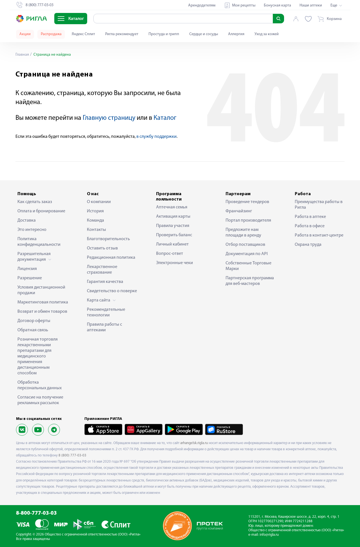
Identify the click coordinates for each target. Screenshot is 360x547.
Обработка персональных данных (39, 385)
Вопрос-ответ (169, 253)
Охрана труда (308, 244)
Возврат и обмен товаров (42, 311)
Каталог (165, 118)
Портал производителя (248, 220)
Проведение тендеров (247, 202)
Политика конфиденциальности (38, 242)
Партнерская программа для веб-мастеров (250, 281)
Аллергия (236, 34)
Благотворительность (108, 239)
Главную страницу (109, 118)
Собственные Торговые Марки (248, 266)
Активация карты (173, 216)
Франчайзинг (239, 211)
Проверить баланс (174, 235)
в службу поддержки (156, 136)
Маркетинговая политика (42, 302)
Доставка (26, 220)
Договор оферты (33, 321)
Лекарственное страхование (102, 270)
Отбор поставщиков (245, 244)
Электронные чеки (174, 263)
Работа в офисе (310, 226)
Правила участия (172, 226)
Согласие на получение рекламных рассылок (40, 400)
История (95, 211)
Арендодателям (201, 5)
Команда (95, 220)
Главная (22, 55)
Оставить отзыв (102, 248)
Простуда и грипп (163, 34)
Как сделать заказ (34, 202)
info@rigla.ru (269, 535)
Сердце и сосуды (203, 34)
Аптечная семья (171, 207)
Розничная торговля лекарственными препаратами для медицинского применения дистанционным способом (37, 356)
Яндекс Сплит (83, 34)
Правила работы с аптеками (104, 327)
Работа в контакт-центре (319, 235)
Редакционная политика (111, 257)
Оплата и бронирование (41, 211)
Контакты (96, 230)
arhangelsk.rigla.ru (194, 443)
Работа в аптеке (310, 217)
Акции (25, 34)
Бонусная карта (277, 5)
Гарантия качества (105, 282)
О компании (99, 202)
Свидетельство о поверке (112, 291)
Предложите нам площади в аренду (243, 233)
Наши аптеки (311, 5)
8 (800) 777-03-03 (72, 455)
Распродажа (51, 34)
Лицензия (27, 269)
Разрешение (29, 278)
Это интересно (31, 230)
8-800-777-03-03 (36, 513)
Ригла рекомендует (121, 34)
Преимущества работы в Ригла (319, 205)
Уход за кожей (267, 34)
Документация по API (247, 254)
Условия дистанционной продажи (41, 290)
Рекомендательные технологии (106, 312)
